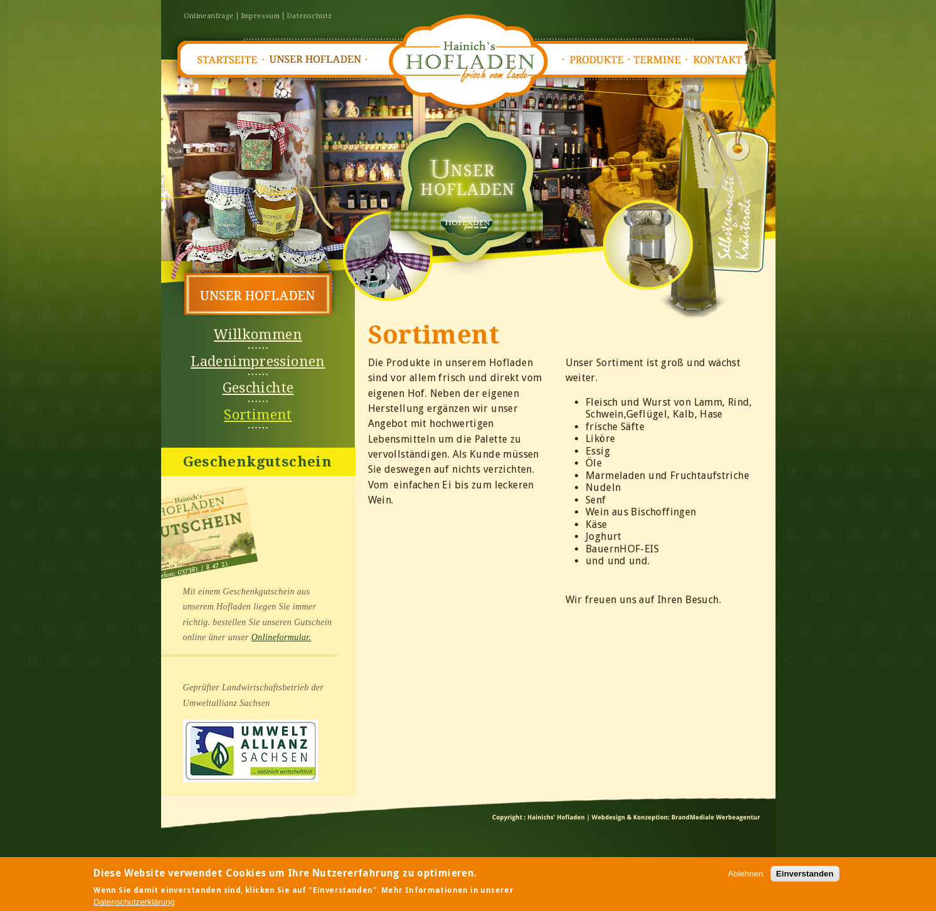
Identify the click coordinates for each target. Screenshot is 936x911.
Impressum (260, 16)
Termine (660, 60)
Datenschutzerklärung (134, 904)
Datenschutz (309, 16)
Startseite (226, 60)
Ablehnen (745, 876)
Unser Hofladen (315, 60)
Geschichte (258, 388)
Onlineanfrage (209, 16)
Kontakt (721, 60)
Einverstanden (805, 876)
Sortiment (258, 415)
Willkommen (258, 334)
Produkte (596, 60)
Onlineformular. (281, 637)
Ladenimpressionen (258, 361)
